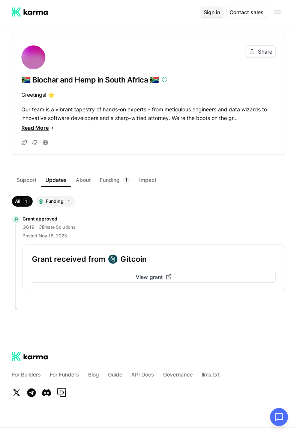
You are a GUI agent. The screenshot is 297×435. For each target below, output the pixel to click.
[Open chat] (279, 417)
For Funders (64, 374)
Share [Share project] (260, 51)
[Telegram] (31, 392)
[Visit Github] (35, 143)
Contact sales (247, 12)
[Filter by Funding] (55, 201)
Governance (178, 374)
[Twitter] (16, 392)
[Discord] (46, 392)
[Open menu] (277, 12)
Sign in (212, 12)
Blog (93, 374)
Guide (115, 374)
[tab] (26, 180)
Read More (37, 127)
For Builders (26, 374)
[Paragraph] (61, 392)
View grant (154, 277)
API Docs (142, 374)
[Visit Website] (45, 143)
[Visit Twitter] (24, 143)
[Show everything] (22, 201)
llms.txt (211, 374)
